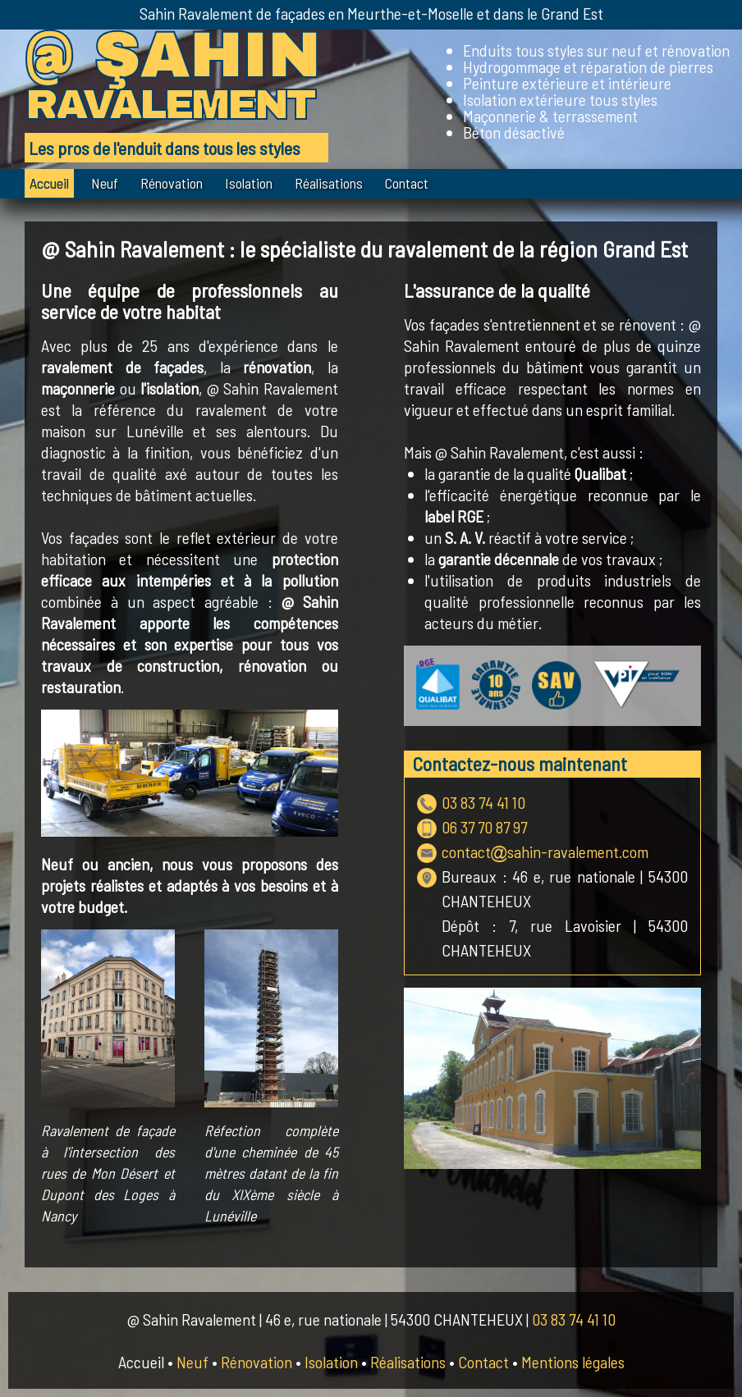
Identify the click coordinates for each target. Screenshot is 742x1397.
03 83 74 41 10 (483, 802)
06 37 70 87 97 (484, 827)
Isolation (249, 183)
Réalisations (329, 183)
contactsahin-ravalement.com (545, 851)
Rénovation (171, 183)
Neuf (104, 183)
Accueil (49, 183)
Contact (406, 183)
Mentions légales (573, 1362)
